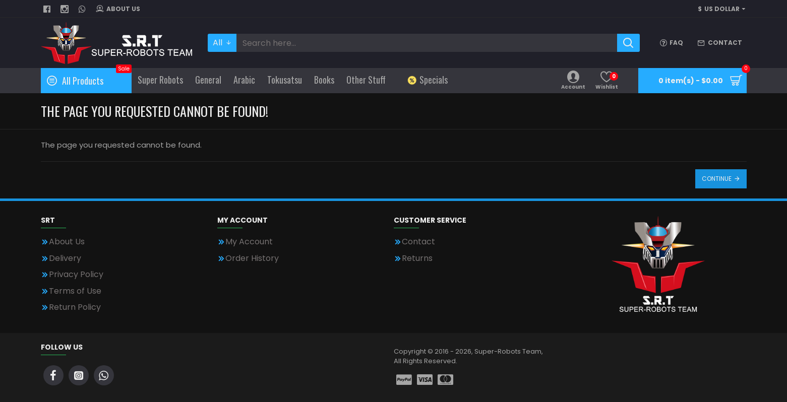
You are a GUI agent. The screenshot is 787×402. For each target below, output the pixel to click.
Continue (717, 178)
